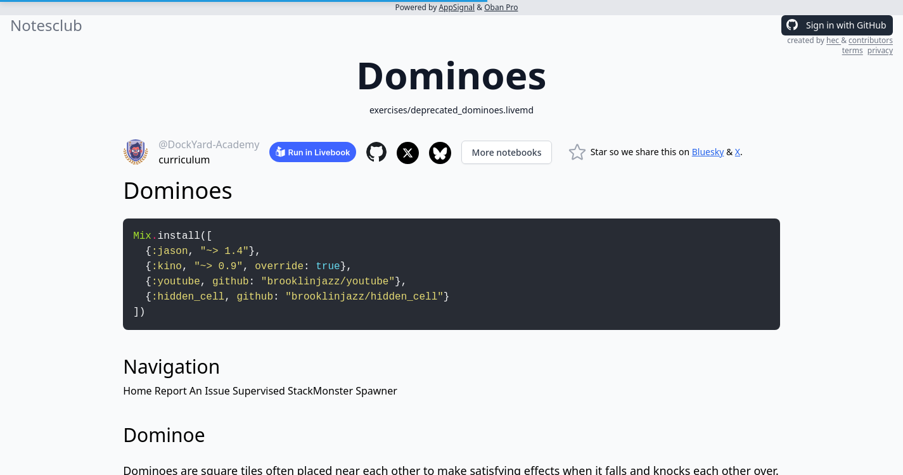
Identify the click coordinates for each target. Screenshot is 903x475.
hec (833, 40)
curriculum (184, 160)
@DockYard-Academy (208, 144)
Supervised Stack (273, 391)
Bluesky (708, 152)
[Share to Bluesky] (440, 153)
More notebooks (507, 152)
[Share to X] (408, 153)
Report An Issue (192, 391)
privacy (880, 50)
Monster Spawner (355, 391)
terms (852, 50)
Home (137, 391)
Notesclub (46, 25)
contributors (871, 40)
